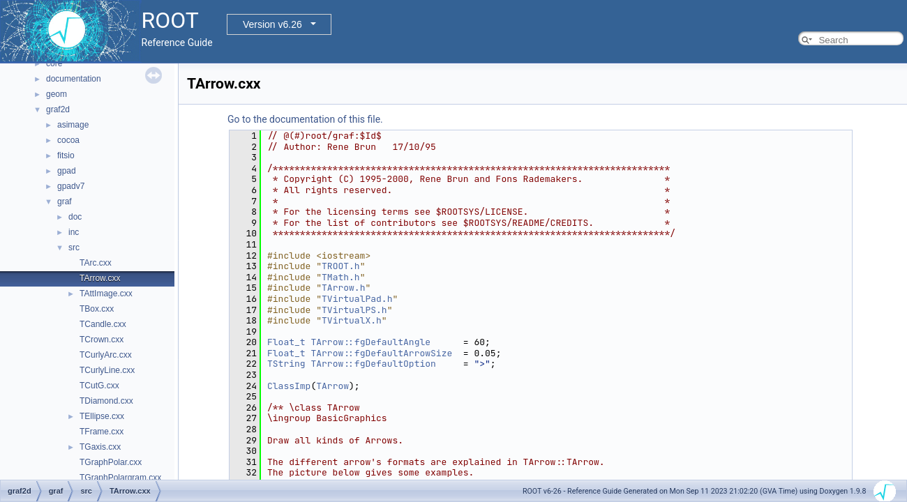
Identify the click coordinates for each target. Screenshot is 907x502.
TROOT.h (341, 266)
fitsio (66, 155)
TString (286, 364)
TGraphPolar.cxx (111, 462)
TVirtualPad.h (357, 299)
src (74, 247)
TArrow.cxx (100, 278)
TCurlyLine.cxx (107, 370)
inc (73, 232)
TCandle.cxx (103, 324)
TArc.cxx (96, 263)
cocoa (68, 140)
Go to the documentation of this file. (305, 119)
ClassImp (288, 386)
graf (64, 201)
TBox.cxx (97, 309)
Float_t (286, 342)
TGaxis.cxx (100, 447)
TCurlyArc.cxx (106, 355)
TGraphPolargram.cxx (120, 477)
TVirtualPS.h (354, 310)
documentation (73, 79)
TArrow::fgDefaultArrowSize (381, 353)
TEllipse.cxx (102, 416)
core (54, 63)
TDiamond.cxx (106, 401)
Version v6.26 (272, 24)
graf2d (58, 109)
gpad (66, 171)
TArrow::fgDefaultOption (372, 364)
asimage (73, 125)
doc (75, 217)
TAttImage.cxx (106, 293)
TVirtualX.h (352, 320)
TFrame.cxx (101, 431)
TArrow (332, 386)
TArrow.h (343, 288)
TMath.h (341, 277)
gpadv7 (70, 186)
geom (56, 94)
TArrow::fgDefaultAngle (370, 342)
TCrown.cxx (101, 339)
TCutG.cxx (99, 385)
